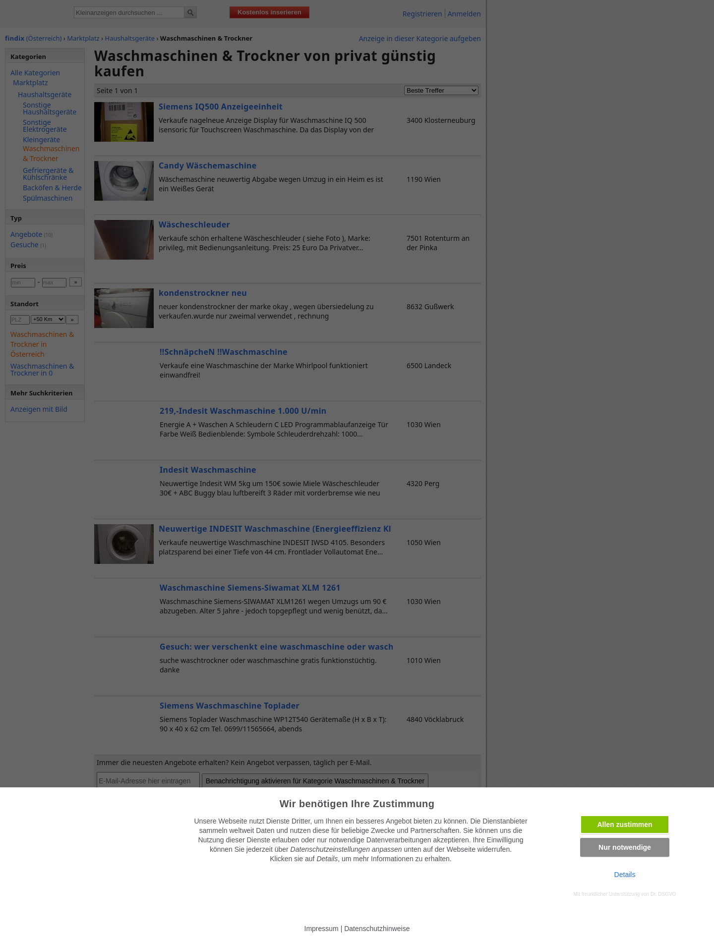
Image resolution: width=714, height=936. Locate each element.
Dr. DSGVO (663, 894)
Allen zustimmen (624, 824)
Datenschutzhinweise (377, 929)
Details (625, 875)
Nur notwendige (624, 847)
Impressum (321, 929)
